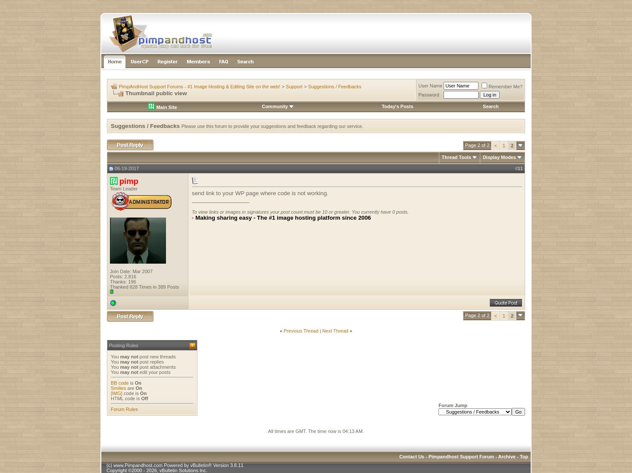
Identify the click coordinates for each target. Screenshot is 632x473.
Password (429, 94)
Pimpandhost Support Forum (461, 456)
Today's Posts (397, 106)
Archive (507, 456)
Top (524, 456)
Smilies (118, 388)
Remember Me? (502, 86)
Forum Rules (124, 409)
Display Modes (499, 157)
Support (294, 86)
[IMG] (116, 393)
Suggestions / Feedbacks (335, 86)
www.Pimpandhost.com (138, 465)
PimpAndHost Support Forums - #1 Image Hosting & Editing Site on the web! (199, 86)
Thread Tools (456, 157)
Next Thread (335, 330)
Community (278, 106)
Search (491, 106)
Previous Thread (301, 330)
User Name (431, 85)
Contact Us (411, 456)
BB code (120, 383)
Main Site (162, 107)
